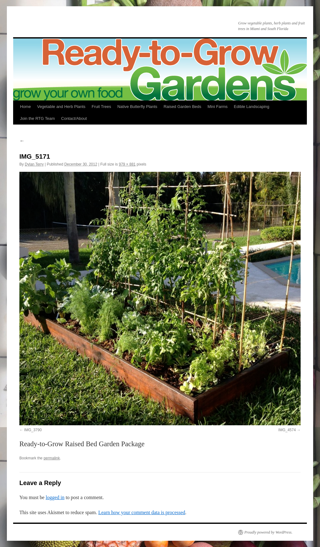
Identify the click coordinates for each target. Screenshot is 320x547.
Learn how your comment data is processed (141, 512)
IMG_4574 (287, 430)
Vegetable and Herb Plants (61, 106)
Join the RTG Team (37, 118)
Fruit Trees (101, 106)
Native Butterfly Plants (137, 106)
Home (25, 106)
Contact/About (74, 118)
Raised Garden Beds (182, 106)
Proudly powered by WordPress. (268, 532)
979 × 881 (127, 164)
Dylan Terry (34, 164)
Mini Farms (218, 106)
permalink (51, 458)
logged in (55, 497)
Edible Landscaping (251, 106)
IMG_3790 (33, 430)
